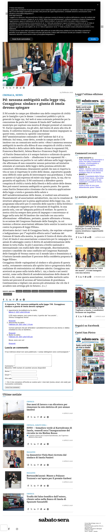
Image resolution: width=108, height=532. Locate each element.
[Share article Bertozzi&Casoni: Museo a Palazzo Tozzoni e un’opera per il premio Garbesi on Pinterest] (38, 486)
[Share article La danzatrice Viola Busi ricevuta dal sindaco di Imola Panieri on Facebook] (28, 465)
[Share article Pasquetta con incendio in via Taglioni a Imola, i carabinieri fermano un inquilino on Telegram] (90, 316)
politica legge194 (60, 291)
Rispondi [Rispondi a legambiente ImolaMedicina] (12, 321)
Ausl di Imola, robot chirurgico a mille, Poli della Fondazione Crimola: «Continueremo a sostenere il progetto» (91, 162)
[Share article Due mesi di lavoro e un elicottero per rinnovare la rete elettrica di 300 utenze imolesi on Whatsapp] (41, 417)
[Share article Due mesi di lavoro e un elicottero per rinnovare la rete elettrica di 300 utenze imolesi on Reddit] (45, 417)
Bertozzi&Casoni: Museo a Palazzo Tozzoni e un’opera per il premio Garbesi (49, 477)
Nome (8, 371)
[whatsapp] (17, 87)
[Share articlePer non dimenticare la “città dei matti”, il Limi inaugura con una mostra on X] (79, 277)
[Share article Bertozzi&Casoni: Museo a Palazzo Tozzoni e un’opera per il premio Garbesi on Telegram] (48, 486)
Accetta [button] (93, 39)
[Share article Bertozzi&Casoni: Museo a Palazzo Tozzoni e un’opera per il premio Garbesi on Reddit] (45, 486)
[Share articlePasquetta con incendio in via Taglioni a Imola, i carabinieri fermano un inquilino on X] (79, 316)
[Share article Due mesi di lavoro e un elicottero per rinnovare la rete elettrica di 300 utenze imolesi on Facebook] (28, 417)
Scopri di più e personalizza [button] (21, 39)
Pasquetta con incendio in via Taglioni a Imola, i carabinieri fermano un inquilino (89, 310)
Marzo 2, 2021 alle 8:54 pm (19, 312)
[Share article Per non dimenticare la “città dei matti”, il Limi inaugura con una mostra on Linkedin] (81, 277)
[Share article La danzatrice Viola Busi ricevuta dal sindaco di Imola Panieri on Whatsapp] (41, 465)
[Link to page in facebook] (9, 529)
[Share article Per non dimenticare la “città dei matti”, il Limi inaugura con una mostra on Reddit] (88, 277)
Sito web (8, 378)
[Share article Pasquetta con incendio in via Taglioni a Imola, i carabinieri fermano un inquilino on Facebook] (76, 316)
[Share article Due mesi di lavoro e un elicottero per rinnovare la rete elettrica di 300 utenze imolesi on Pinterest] (38, 417)
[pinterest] (13, 87)
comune (19, 291)
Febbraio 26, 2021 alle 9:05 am (21, 337)
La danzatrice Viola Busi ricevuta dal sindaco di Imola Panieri (46, 456)
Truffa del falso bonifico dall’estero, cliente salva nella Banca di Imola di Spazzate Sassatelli (46, 499)
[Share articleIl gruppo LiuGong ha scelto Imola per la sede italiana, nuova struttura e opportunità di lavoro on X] (79, 237)
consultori (26, 291)
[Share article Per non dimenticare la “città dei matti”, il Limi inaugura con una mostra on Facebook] (76, 277)
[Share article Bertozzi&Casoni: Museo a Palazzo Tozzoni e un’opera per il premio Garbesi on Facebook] (28, 486)
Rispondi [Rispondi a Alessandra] (12, 333)
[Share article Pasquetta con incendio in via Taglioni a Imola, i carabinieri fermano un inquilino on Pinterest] (83, 316)
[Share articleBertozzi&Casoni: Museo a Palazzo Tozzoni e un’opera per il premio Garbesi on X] (31, 486)
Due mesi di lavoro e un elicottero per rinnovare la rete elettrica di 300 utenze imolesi (48, 407)
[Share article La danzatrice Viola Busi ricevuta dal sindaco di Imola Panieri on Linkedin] (35, 465)
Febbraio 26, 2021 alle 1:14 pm (21, 324)
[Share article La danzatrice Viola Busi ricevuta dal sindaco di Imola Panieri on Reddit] (45, 465)
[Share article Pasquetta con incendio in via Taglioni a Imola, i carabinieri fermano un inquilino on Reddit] (88, 316)
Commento (9, 366)
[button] (97, 4)
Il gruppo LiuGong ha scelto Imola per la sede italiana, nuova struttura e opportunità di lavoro (89, 229)
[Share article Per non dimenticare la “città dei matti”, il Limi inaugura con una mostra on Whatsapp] (86, 277)
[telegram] (23, 87)
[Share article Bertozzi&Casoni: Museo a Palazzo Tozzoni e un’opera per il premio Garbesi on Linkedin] (35, 486)
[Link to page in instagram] (17, 529)
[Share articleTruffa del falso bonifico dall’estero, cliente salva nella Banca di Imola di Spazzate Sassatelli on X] (31, 509)
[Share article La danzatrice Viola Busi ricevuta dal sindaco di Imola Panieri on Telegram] (48, 465)
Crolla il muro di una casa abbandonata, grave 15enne (89, 186)
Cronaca (35, 291)
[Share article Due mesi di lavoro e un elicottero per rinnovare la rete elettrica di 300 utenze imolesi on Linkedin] (35, 417)
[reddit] (20, 87)
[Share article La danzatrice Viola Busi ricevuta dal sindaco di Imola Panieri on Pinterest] (38, 465)
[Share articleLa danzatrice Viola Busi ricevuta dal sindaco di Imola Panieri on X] (31, 465)
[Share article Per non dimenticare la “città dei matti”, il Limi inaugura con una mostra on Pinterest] (83, 277)
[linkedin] (10, 87)
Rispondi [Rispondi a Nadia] (12, 343)
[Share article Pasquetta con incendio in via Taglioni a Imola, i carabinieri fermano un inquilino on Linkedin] (81, 316)
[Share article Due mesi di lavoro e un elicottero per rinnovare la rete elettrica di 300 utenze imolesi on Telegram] (48, 417)
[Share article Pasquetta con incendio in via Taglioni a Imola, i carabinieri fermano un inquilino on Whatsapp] (86, 316)
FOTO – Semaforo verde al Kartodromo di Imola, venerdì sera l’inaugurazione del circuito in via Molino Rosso (49, 430)
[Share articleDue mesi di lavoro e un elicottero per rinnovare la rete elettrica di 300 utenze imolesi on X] (31, 417)
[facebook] (3, 87)
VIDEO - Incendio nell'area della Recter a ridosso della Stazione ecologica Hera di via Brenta (91, 170)
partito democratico (46, 291)
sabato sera (7, 294)
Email (8, 375)
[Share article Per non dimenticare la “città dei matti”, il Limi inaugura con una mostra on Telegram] (90, 277)
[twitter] (6, 87)
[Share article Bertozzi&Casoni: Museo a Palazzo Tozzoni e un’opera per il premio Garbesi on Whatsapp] (41, 486)
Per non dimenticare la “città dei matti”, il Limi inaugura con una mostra (89, 270)
